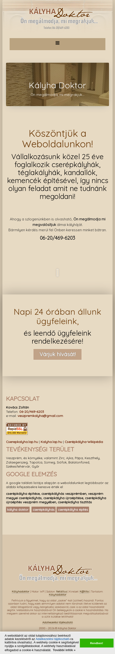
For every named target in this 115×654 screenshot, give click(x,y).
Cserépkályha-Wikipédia (84, 442)
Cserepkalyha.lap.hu (22, 442)
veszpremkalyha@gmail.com (40, 416)
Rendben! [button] (96, 643)
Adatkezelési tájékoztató (52, 639)
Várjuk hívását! (57, 354)
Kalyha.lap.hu (51, 442)
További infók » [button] (64, 650)
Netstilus (61, 591)
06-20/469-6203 (31, 411)
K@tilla (84, 591)
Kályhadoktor (20, 591)
